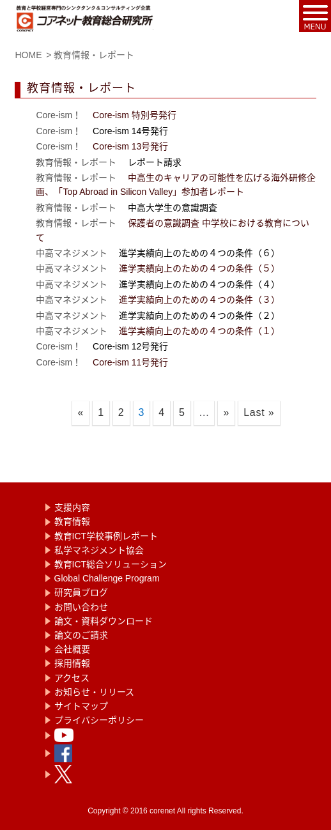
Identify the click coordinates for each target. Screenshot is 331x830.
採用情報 (72, 663)
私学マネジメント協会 (99, 550)
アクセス (71, 678)
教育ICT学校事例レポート (106, 536)
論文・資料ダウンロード (103, 621)
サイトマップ (81, 706)
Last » (258, 412)
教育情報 (72, 521)
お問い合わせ (81, 607)
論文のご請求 (81, 635)
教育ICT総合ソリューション (110, 564)
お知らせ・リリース (94, 692)
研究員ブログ (81, 592)
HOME (28, 55)
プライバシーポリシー (99, 720)
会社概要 (72, 649)
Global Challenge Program (107, 578)
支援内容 (72, 507)
